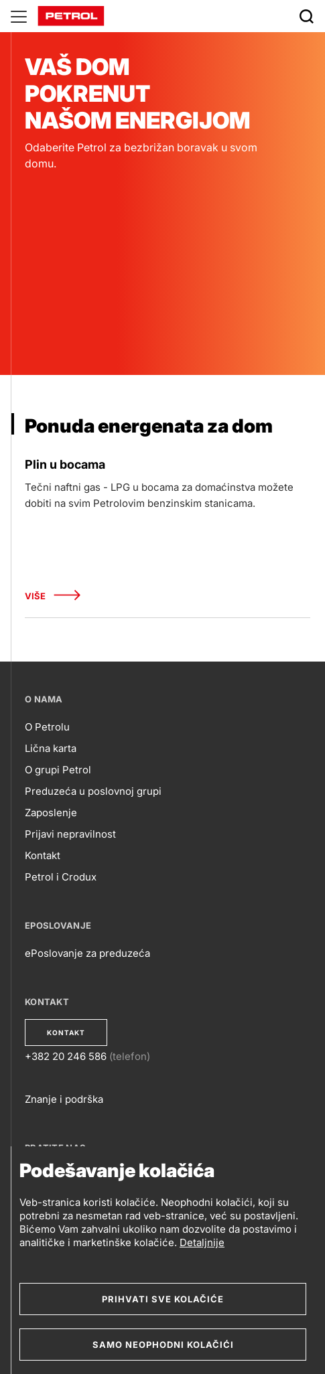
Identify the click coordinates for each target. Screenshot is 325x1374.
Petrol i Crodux (60, 876)
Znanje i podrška (64, 1099)
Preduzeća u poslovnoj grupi (93, 791)
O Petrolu (47, 726)
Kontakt (42, 855)
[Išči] (306, 16)
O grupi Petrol (58, 769)
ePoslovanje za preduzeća (87, 953)
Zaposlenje (51, 812)
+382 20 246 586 (66, 1056)
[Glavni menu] (18, 16)
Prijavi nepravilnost (70, 834)
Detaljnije (202, 1242)
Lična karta (50, 748)
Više (52, 596)
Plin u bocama (65, 464)
